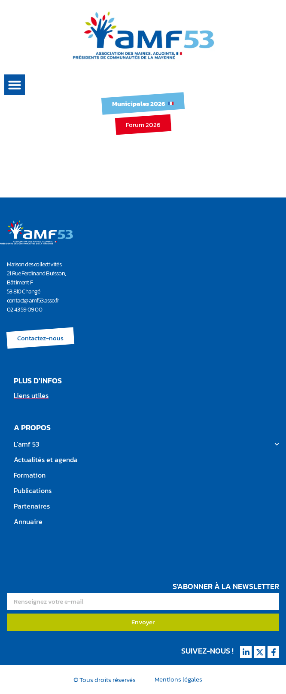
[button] (14, 84)
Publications (33, 490)
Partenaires (32, 506)
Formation (30, 475)
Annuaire (28, 521)
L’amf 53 (146, 444)
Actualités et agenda (46, 459)
